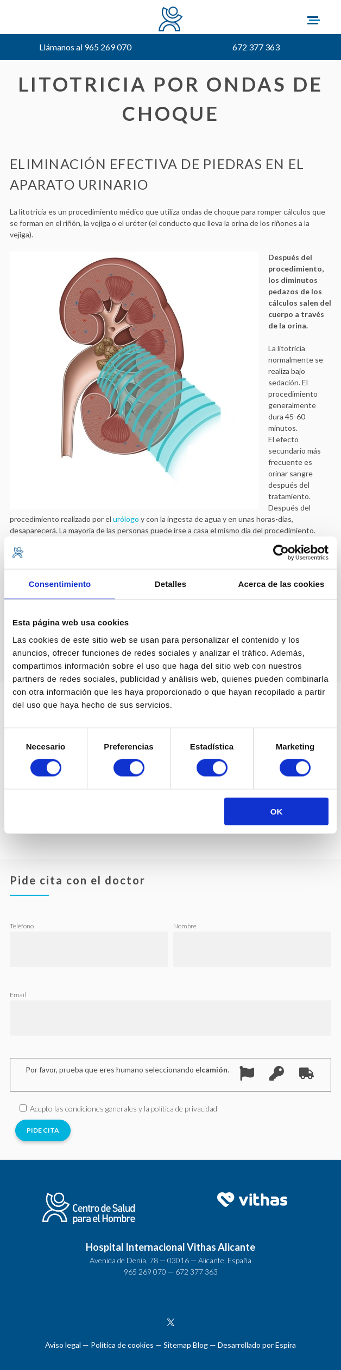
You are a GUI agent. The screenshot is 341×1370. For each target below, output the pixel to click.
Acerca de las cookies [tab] (281, 584)
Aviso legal (63, 1344)
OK (276, 811)
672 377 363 (256, 47)
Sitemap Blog (185, 1344)
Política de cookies (122, 1344)
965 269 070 (145, 1271)
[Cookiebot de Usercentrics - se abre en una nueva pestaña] (281, 553)
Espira (285, 1344)
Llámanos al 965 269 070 (85, 47)
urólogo (126, 519)
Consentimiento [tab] (60, 584)
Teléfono (22, 926)
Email (18, 995)
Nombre (185, 926)
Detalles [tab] (170, 584)
